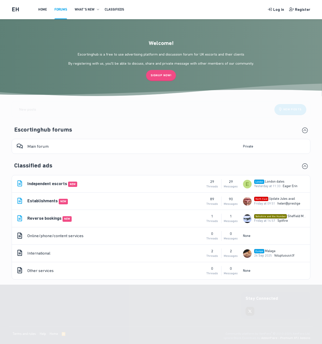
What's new (84, 9)
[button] (98, 9)
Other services (40, 270)
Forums (60, 9)
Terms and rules (24, 334)
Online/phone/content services (55, 235)
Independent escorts (47, 183)
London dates (269, 181)
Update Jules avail (274, 199)
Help (43, 334)
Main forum (38, 146)
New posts (27, 109)
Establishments (42, 200)
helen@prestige (288, 203)
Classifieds (114, 9)
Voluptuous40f (284, 255)
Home (42, 9)
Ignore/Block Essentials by (267, 338)
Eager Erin (290, 186)
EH (15, 9)
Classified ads (33, 165)
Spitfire (282, 221)
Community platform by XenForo (268, 333)
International (38, 253)
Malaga (264, 251)
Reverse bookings (44, 218)
